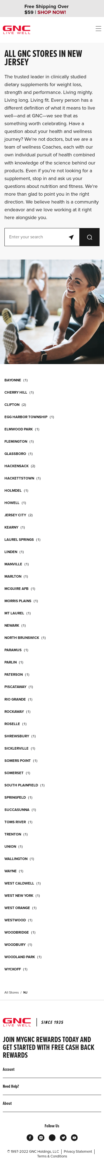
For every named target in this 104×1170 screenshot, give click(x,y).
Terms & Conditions (52, 1156)
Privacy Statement (78, 1151)
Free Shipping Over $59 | (46, 9)
